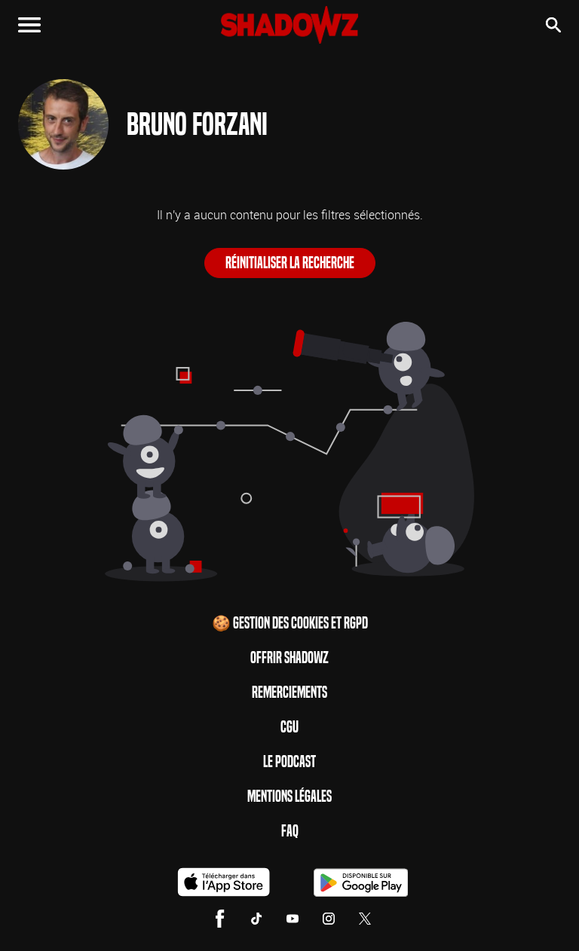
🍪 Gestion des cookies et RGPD (290, 623)
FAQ (290, 831)
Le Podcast (289, 762)
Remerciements (289, 692)
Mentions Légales (289, 796)
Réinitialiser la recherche (289, 263)
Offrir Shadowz (289, 658)
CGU (289, 727)
